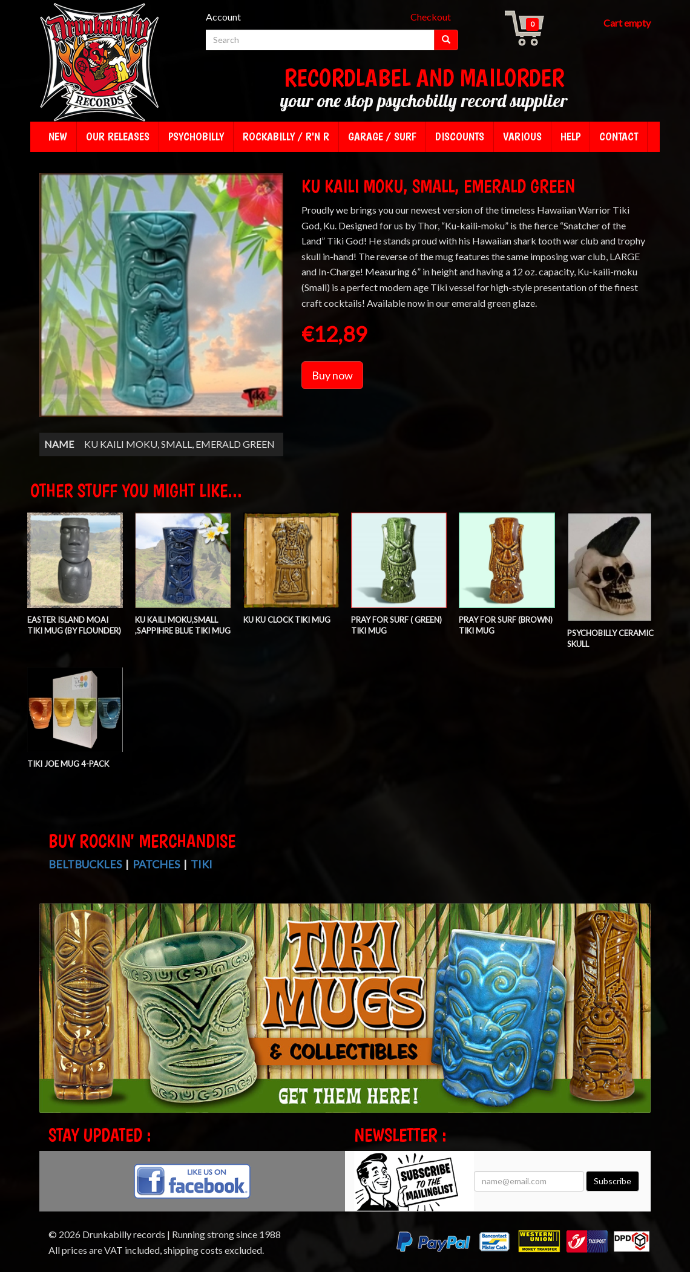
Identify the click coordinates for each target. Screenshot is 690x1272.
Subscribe (612, 1181)
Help (570, 136)
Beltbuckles (85, 864)
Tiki (201, 864)
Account (223, 16)
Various (522, 136)
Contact (618, 136)
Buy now (332, 375)
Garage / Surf (382, 136)
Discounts (459, 136)
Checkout (430, 16)
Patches (156, 864)
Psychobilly (196, 136)
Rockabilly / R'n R (286, 136)
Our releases (118, 136)
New (57, 136)
